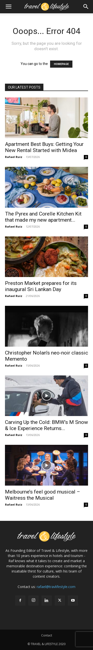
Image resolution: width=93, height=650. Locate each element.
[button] (8, 6)
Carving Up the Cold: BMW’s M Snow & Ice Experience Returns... (46, 425)
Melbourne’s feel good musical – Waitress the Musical (42, 495)
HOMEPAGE (61, 64)
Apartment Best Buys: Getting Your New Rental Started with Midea (44, 147)
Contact (46, 635)
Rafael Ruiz (13, 157)
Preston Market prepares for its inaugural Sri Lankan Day (41, 286)
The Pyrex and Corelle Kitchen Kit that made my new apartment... (43, 217)
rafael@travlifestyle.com (56, 586)
